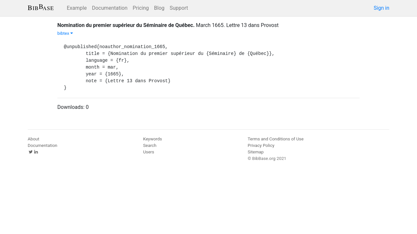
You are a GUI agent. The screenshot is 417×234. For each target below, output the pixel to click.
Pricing (141, 8)
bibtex (65, 33)
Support (179, 8)
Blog (159, 8)
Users (148, 152)
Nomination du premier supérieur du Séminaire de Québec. (125, 25)
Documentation (109, 8)
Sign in (381, 8)
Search (149, 145)
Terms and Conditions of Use (275, 138)
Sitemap (256, 152)
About (33, 138)
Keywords (152, 138)
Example (77, 8)
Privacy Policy (261, 145)
